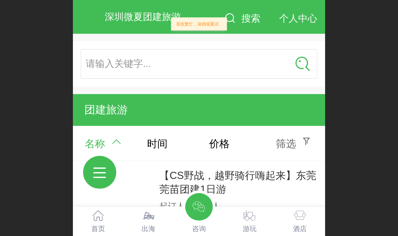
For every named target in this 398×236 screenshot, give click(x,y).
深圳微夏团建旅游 (143, 16)
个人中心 (298, 18)
